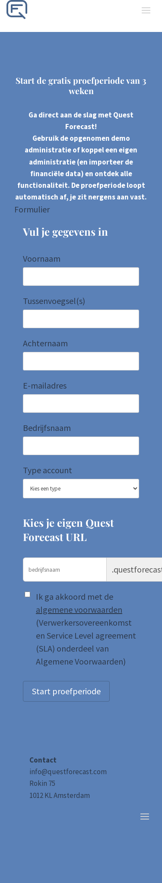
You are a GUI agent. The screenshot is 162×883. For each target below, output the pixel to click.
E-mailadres (45, 385)
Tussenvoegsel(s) (54, 300)
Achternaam (45, 343)
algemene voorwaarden (79, 609)
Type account (47, 470)
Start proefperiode (66, 691)
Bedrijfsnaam (47, 427)
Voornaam (41, 258)
